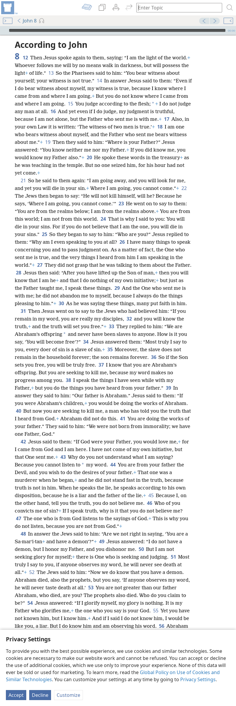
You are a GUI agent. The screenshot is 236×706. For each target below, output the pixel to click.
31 (23, 311)
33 (111, 326)
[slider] (117, 30)
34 (85, 342)
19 (47, 142)
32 (129, 318)
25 (44, 234)
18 (159, 126)
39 (168, 388)
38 (68, 380)
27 (39, 265)
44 (113, 464)
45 (151, 495)
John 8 (27, 20)
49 (101, 541)
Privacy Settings (198, 679)
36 (153, 357)
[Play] (3, 30)
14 (99, 80)
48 (23, 534)
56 (161, 626)
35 (110, 349)
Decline (40, 695)
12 (25, 57)
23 (121, 203)
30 (61, 303)
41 (122, 418)
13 (51, 73)
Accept (16, 695)
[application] (118, 30)
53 (90, 587)
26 (122, 242)
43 (63, 457)
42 (23, 441)
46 (149, 503)
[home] (9, 7)
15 (70, 103)
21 (23, 180)
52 (31, 572)
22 (184, 188)
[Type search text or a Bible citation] (176, 7)
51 (173, 557)
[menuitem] (9, 7)
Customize (68, 695)
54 (30, 603)
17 (166, 119)
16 (53, 111)
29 (117, 288)
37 (101, 365)
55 (155, 610)
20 (89, 157)
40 (18, 411)
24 (103, 219)
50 (141, 549)
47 (18, 518)
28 (18, 272)
